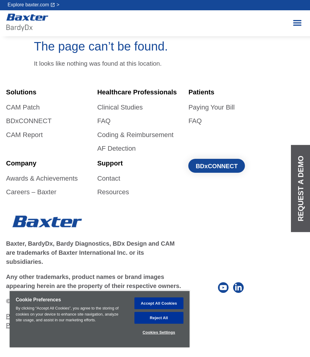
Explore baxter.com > (33, 4)
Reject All (159, 317)
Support (110, 163)
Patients (201, 92)
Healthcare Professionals (137, 92)
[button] (297, 23)
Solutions (21, 92)
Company (21, 163)
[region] (100, 318)
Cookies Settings (159, 332)
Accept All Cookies (159, 302)
